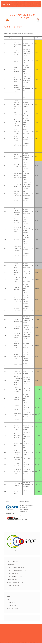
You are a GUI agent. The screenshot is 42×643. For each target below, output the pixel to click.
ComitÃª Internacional (14, 576)
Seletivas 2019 (11, 602)
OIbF (8, 596)
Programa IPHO (12, 579)
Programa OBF (12, 564)
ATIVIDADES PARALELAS (14, 585)
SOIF (13, 29)
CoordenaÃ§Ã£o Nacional (16, 567)
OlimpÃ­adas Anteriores (15, 582)
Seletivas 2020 (12, 605)
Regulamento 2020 (13, 561)
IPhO (8, 599)
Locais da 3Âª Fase (13, 608)
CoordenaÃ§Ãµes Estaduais (16, 570)
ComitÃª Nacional (13, 573)
